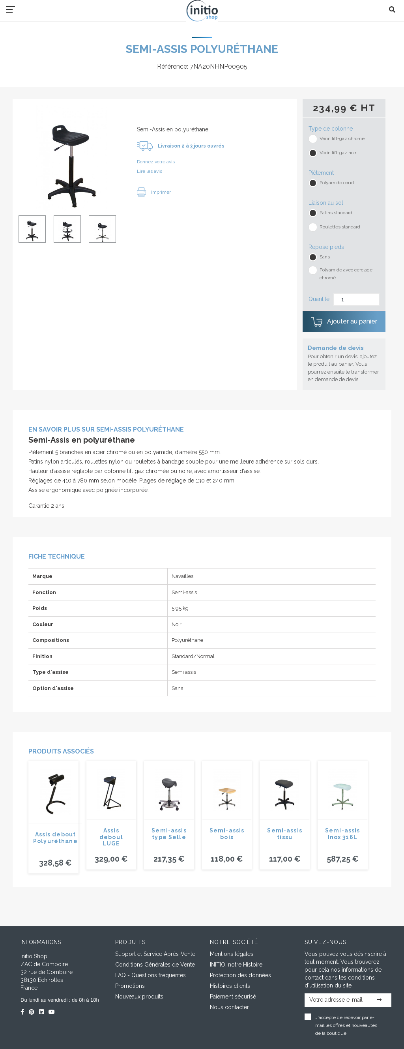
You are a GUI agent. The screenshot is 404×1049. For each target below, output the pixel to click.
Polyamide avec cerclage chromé (346, 273)
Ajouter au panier (344, 322)
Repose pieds (326, 247)
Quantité (319, 299)
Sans (325, 257)
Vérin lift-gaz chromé (342, 138)
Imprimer (154, 192)
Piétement (321, 173)
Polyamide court (337, 182)
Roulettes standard (340, 227)
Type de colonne (331, 128)
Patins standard (336, 212)
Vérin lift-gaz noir (338, 152)
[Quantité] (356, 299)
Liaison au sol (326, 203)
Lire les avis (149, 171)
